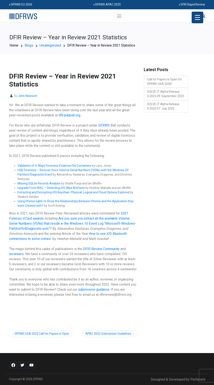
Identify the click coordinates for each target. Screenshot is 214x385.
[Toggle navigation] (119, 16)
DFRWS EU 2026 (20, 4)
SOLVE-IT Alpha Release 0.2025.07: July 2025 (163, 106)
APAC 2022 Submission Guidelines (108, 333)
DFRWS (38, 379)
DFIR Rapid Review (192, 4)
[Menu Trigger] (197, 17)
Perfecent (197, 379)
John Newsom (27, 96)
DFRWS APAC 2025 (107, 4)
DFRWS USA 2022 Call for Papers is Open (42, 333)
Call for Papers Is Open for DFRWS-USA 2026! (164, 81)
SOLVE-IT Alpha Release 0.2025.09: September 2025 (165, 94)
